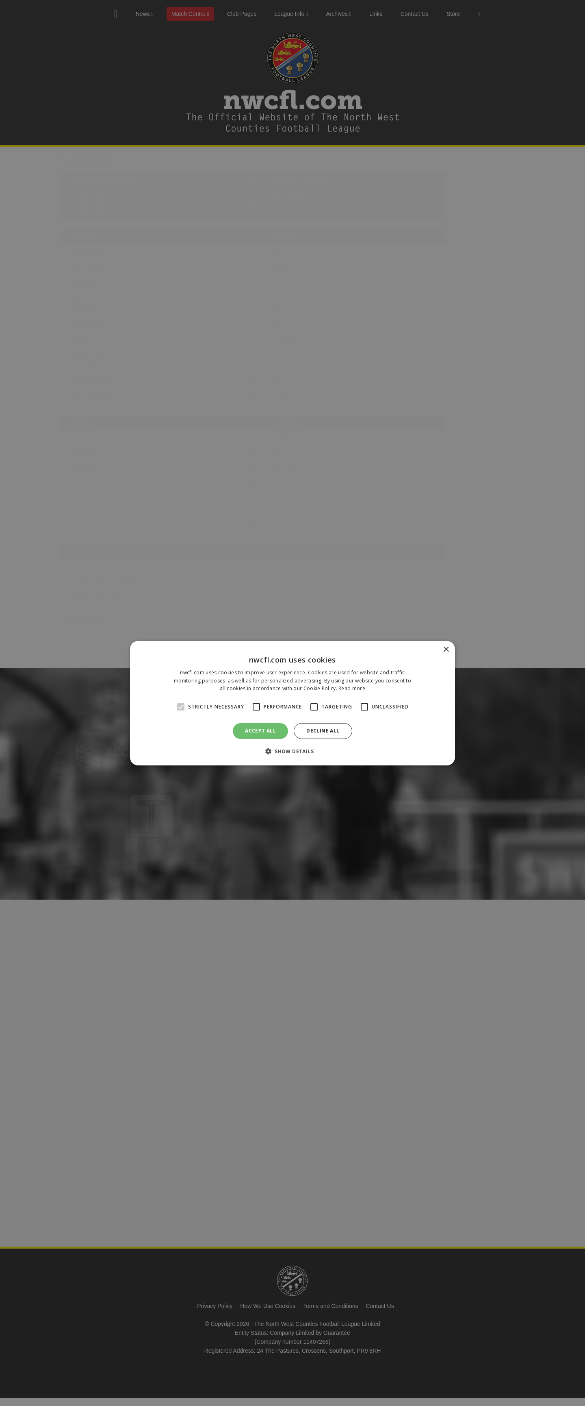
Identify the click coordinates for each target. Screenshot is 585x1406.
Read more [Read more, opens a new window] (351, 688)
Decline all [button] (322, 730)
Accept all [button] (260, 730)
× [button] (446, 649)
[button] (292, 751)
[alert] (292, 703)
